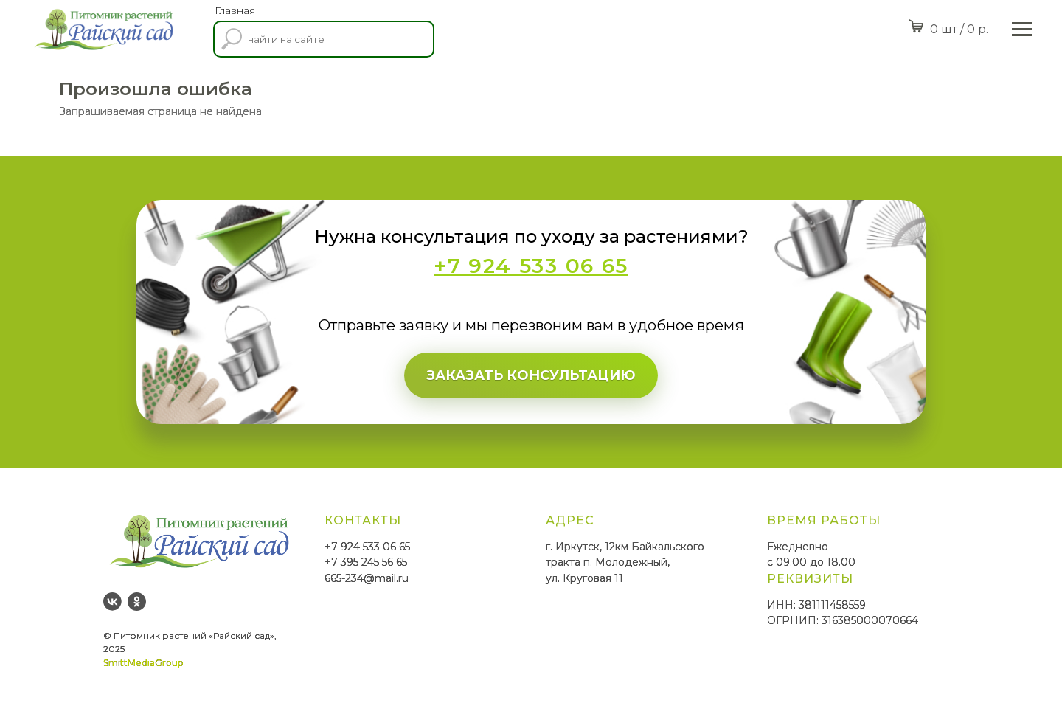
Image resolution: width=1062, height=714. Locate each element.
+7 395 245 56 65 (365, 562)
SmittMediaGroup (143, 662)
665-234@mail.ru (366, 578)
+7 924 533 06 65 (367, 546)
